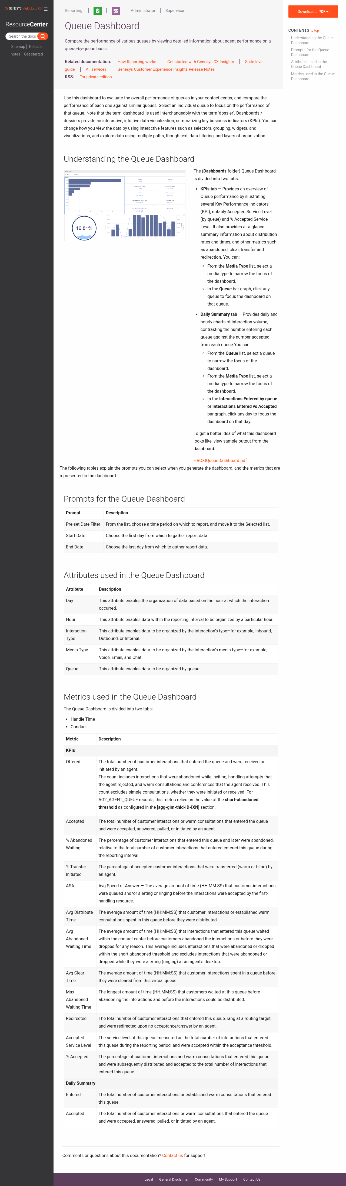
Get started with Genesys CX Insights (200, 61)
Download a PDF (313, 11)
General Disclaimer (174, 1179)
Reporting (73, 10)
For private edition (95, 76)
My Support (228, 1179)
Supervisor (175, 10)
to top (315, 31)
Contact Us (252, 1179)
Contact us (172, 1155)
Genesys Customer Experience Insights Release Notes (166, 69)
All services (96, 69)
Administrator (143, 10)
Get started (33, 54)
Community (204, 1179)
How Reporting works (137, 61)
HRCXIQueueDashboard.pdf (220, 460)
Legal (149, 1179)
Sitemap (18, 46)
